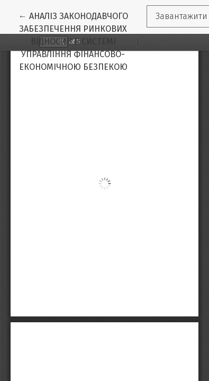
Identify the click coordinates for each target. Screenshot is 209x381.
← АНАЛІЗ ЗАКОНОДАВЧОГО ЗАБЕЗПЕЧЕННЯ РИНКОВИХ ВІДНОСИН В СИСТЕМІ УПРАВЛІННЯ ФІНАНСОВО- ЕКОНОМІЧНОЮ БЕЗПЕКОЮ (83, 41)
